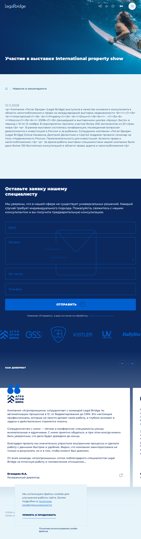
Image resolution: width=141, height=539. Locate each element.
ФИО (12, 227)
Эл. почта (15, 274)
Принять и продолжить (39, 515)
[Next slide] (132, 363)
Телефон (15, 289)
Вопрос (14, 242)
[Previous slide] (122, 363)
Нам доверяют (15, 367)
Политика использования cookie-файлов (58, 530)
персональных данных (101, 315)
